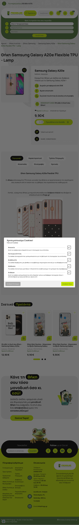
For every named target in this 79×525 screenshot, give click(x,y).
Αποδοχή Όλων (67, 284)
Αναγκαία (11, 247)
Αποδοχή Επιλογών (13, 284)
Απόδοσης (11, 266)
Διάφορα (11, 272)
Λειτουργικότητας (14, 254)
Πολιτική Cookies (12, 243)
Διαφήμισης (12, 260)
